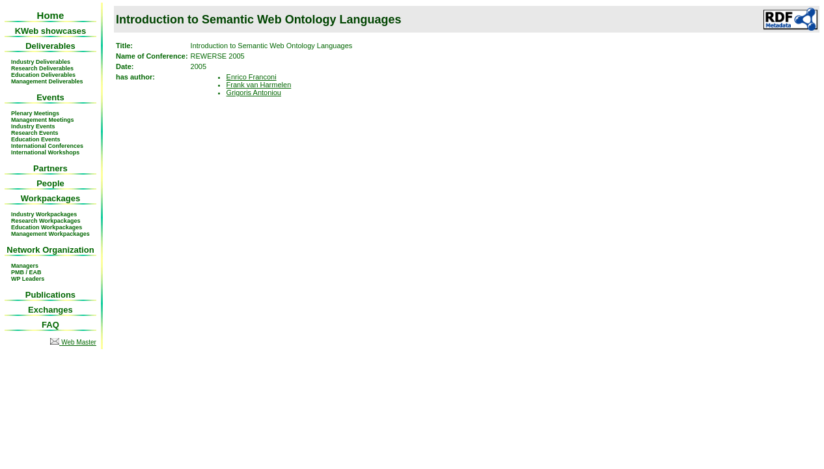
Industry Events (33, 126)
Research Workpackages (45, 221)
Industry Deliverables (40, 62)
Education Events (36, 139)
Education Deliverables (43, 75)
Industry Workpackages (44, 214)
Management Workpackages (50, 234)
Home (50, 15)
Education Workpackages (46, 227)
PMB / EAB (26, 272)
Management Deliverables (47, 81)
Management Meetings (42, 120)
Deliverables (50, 46)
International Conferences (47, 146)
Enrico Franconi (252, 77)
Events (50, 97)
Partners (50, 168)
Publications (50, 295)
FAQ (50, 325)
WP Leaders (27, 279)
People (50, 183)
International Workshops (45, 152)
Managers (24, 266)
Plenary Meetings (35, 113)
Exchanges (50, 310)
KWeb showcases (51, 31)
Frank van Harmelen (259, 85)
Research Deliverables (42, 68)
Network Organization (50, 250)
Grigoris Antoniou (254, 92)
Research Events (35, 133)
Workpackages (51, 198)
